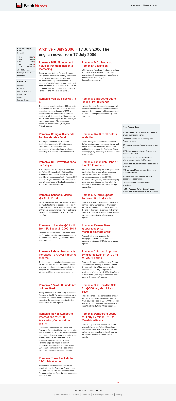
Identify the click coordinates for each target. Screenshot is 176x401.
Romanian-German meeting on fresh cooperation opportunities (137, 177)
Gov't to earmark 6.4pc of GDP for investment (136, 184)
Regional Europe (26, 100)
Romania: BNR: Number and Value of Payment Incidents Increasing (56, 66)
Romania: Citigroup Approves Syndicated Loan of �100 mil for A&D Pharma (100, 255)
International (26, 94)
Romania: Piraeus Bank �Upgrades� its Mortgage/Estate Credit (96, 228)
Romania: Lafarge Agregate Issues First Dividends (99, 100)
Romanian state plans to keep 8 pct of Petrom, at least (138, 140)
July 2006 (65, 49)
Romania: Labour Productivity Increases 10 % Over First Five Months (57, 255)
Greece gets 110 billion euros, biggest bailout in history (140, 165)
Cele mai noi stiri (80, 390)
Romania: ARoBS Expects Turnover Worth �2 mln (97, 196)
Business (26, 86)
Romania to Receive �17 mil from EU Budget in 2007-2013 (57, 227)
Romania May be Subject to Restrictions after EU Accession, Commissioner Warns (56, 318)
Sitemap (119, 395)
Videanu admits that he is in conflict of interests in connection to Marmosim (138, 159)
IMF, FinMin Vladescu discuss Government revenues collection (139, 152)
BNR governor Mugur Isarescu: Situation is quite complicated (139, 171)
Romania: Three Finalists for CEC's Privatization (56, 360)
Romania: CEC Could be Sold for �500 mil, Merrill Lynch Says (99, 288)
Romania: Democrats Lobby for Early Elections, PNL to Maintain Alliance (99, 317)
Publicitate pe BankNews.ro (103, 395)
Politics (26, 97)
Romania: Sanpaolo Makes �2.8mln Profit (55, 196)
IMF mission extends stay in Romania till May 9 (140, 146)
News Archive (150, 5)
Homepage (134, 5)
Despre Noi (86, 395)
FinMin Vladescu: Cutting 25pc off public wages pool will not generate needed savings (141, 190)
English (91, 390)
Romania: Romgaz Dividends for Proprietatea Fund (56, 136)
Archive (46, 49)
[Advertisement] (88, 28)
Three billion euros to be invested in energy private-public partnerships (140, 133)
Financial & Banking (26, 91)
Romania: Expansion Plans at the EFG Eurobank (99, 163)
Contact (76, 395)
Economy (26, 88)
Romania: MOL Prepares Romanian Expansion (97, 64)
